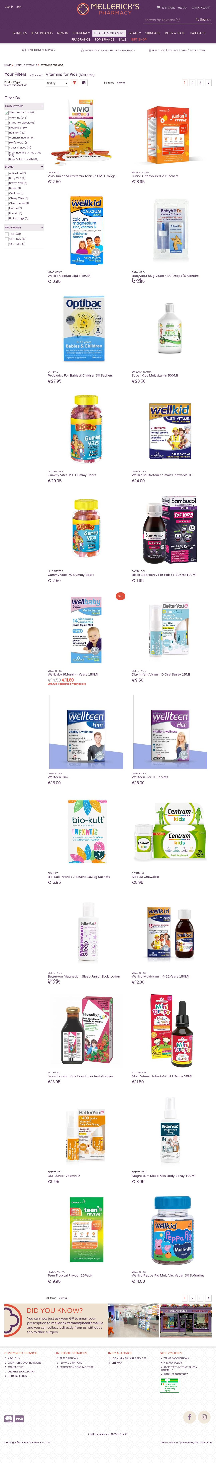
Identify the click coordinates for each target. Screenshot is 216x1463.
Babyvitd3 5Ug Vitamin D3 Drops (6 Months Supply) (165, 278)
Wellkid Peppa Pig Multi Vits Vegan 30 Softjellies (168, 1276)
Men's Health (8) (19, 142)
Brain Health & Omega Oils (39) (25, 154)
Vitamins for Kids (16, 85)
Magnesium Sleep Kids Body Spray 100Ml (163, 1176)
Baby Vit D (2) (17, 178)
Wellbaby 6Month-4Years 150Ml (73, 675)
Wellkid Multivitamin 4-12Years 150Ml (160, 977)
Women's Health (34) (22, 137)
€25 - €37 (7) (17, 244)
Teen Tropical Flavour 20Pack (70, 1276)
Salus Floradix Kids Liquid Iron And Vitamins (81, 1076)
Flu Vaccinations (69, 1362)
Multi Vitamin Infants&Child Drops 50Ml (162, 1076)
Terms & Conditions (175, 1358)
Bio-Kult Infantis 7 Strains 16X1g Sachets (79, 877)
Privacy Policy (171, 1362)
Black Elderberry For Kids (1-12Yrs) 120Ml (164, 575)
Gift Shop (139, 39)
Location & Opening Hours (23, 1362)
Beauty (135, 33)
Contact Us (14, 1367)
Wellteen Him (58, 777)
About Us (12, 1358)
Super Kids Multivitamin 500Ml (155, 376)
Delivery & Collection (20, 1371)
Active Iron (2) (17, 173)
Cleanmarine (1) (19, 203)
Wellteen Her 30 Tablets (150, 777)
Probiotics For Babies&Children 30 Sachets (80, 376)
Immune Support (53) (22, 122)
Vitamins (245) (18, 117)
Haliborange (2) (18, 218)
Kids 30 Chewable (145, 877)
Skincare (153, 33)
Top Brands (104, 39)
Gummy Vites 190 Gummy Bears (72, 475)
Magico (173, 1442)
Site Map (115, 1362)
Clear (36, 75)
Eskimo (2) (15, 208)
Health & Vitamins (109, 33)
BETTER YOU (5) (18, 183)
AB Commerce (203, 1442)
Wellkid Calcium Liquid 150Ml (69, 276)
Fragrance (80, 39)
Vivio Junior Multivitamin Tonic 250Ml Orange (82, 176)
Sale (123, 39)
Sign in (9, 7)
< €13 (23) (15, 233)
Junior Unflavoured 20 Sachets (155, 176)
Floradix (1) (15, 213)
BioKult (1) (15, 188)
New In (62, 33)
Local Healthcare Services (128, 1358)
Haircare (198, 33)
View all (121, 82)
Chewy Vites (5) (18, 198)
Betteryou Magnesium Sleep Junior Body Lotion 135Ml (84, 978)
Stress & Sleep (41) (20, 147)
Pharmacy (81, 33)
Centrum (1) (16, 193)
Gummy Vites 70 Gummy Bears (71, 575)
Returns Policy (16, 1376)
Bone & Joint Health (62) (23, 159)
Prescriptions (67, 1358)
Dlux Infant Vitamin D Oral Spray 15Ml (161, 675)
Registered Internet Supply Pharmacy (178, 1368)
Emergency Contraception (75, 1367)
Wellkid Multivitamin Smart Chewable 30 (162, 475)
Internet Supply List (174, 1374)
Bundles (20, 33)
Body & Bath (175, 33)
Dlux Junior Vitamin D (64, 1176)
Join (19, 7)
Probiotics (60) (18, 127)
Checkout (200, 8)
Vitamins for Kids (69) (22, 112)
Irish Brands (42, 33)
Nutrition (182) (17, 132)
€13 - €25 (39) (18, 238)
